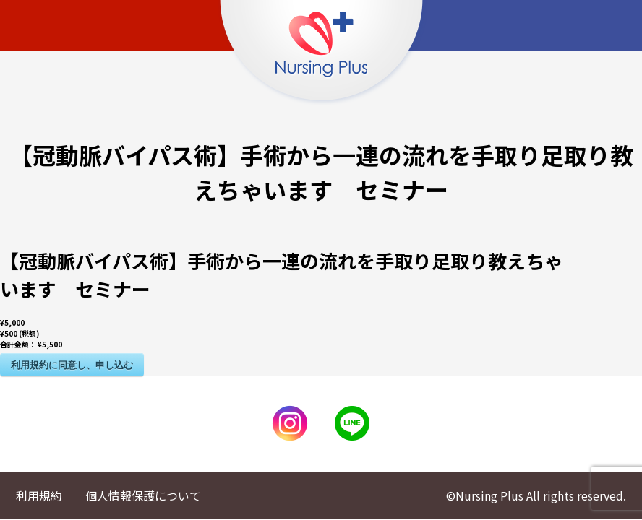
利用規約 (39, 495)
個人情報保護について (143, 495)
